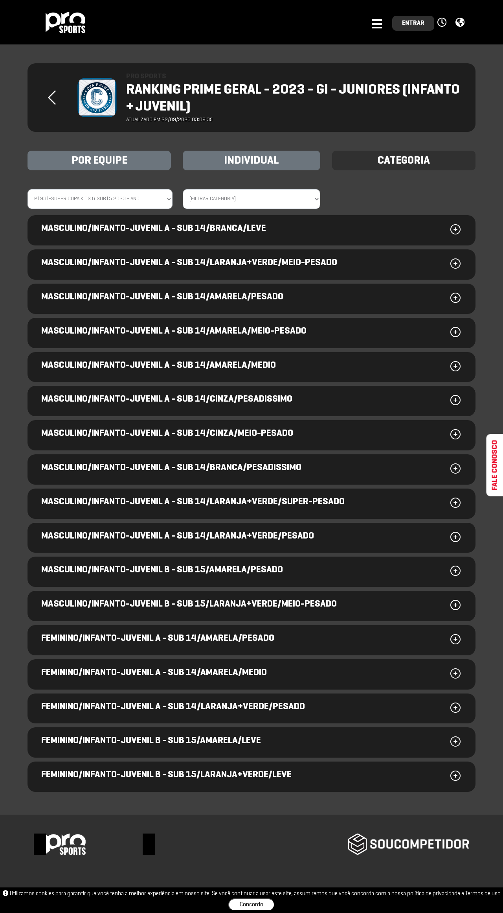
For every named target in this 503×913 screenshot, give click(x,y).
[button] (443, 22)
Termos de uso (483, 893)
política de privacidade (433, 893)
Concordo (251, 904)
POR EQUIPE (99, 161)
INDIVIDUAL (251, 161)
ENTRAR (413, 23)
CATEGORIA (404, 161)
